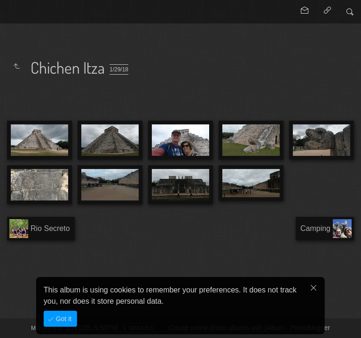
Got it (62, 319)
